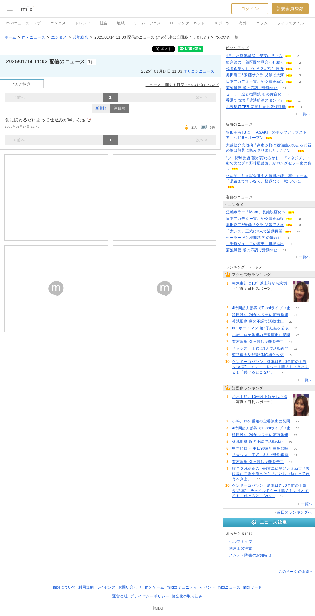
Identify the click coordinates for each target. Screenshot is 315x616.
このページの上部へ (296, 571)
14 (282, 372)
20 (295, 448)
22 (284, 88)
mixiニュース (33, 37)
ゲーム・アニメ (147, 23)
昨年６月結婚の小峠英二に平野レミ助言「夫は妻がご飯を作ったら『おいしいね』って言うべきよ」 (271, 473)
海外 (243, 23)
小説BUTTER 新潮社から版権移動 (256, 107)
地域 (121, 23)
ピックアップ (237, 48)
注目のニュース (239, 197)
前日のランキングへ (294, 512)
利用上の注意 (240, 548)
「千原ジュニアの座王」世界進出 (255, 244)
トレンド (82, 23)
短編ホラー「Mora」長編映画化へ (256, 212)
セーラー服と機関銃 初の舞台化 (253, 94)
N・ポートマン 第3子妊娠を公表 (260, 328)
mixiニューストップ (23, 23)
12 (296, 328)
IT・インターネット (187, 23)
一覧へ (304, 114)
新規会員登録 (290, 8)
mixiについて (64, 587)
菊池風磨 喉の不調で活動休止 (252, 88)
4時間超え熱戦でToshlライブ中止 (261, 308)
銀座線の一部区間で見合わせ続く (255, 62)
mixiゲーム (154, 587)
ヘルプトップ (240, 541)
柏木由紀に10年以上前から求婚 (259, 283)
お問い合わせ (130, 587)
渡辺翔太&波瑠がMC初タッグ (258, 355)
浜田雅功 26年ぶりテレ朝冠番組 (260, 315)
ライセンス (106, 587)
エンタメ (58, 23)
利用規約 (86, 587)
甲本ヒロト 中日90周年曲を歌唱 (260, 448)
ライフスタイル (290, 23)
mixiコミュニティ (182, 587)
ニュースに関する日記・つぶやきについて (182, 85)
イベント (207, 587)
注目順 (119, 108)
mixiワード (252, 587)
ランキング (235, 267)
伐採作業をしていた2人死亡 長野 (255, 69)
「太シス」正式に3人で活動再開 (254, 231)
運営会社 (120, 596)
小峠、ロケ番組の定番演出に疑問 (261, 335)
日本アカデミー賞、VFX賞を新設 (255, 81)
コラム (262, 23)
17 (299, 100)
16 (258, 479)
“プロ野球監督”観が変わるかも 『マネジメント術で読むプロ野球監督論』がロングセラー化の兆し (268, 163)
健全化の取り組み (187, 596)
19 (298, 231)
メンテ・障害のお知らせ (250, 555)
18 (290, 341)
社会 (104, 23)
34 (297, 308)
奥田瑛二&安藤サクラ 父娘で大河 (255, 75)
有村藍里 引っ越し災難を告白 (258, 341)
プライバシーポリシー (149, 596)
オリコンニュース (199, 71)
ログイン (250, 8)
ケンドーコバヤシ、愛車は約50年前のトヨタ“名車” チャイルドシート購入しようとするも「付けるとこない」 (270, 367)
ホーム (10, 37)
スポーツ (222, 23)
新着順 (101, 108)
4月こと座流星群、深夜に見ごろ (254, 56)
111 (281, 288)
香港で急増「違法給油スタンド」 (255, 100)
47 (297, 335)
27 (295, 315)
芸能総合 (80, 37)
